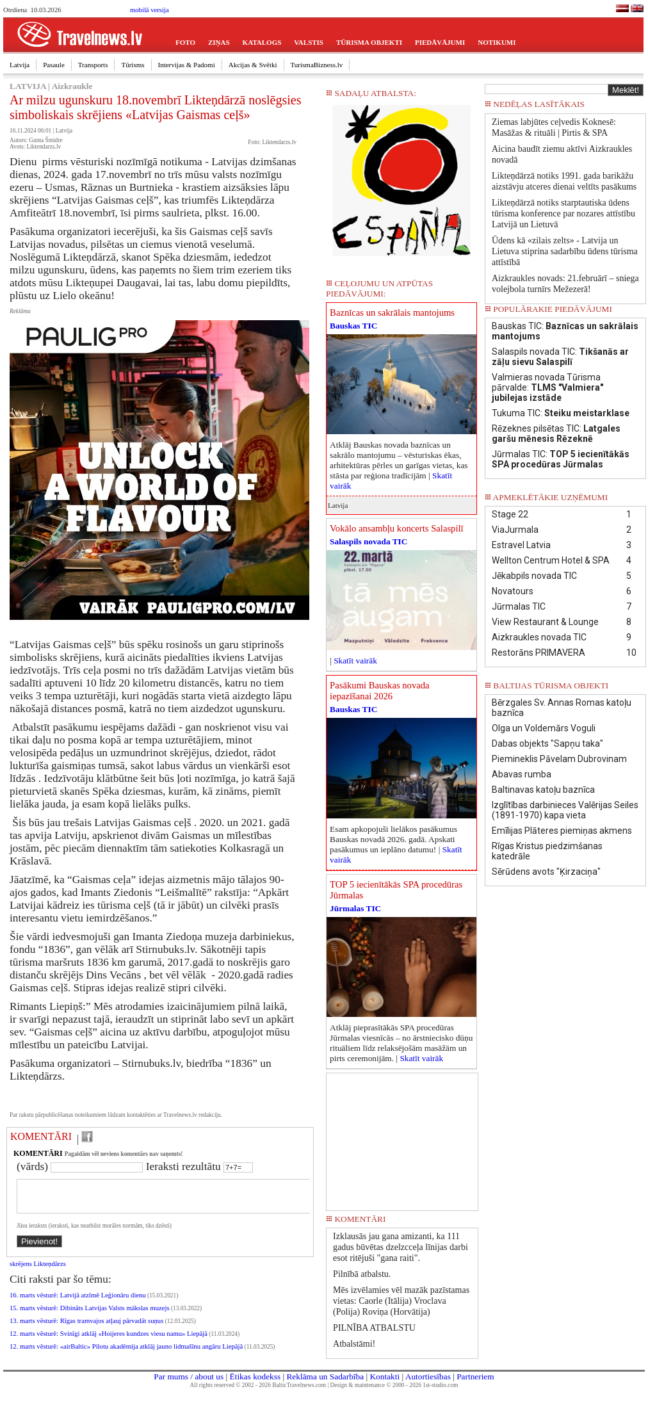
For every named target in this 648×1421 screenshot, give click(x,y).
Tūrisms (132, 65)
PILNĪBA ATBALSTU (374, 1328)
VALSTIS (308, 42)
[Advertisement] (402, 1137)
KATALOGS (262, 42)
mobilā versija (149, 9)
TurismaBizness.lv (317, 65)
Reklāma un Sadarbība (325, 1381)
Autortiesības (428, 1381)
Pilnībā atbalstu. (362, 1274)
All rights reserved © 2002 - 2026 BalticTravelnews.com (258, 1389)
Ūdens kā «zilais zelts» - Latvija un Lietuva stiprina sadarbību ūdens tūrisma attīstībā (565, 251)
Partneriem (475, 1381)
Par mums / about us (188, 1381)
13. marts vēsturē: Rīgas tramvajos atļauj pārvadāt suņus (86, 1328)
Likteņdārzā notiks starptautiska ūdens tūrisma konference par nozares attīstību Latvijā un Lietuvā (563, 213)
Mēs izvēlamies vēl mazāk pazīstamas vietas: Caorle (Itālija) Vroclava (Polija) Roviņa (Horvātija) (401, 1301)
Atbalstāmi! (354, 1344)
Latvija (19, 65)
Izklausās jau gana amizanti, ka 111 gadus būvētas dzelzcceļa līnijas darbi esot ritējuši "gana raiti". (400, 1247)
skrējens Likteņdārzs (38, 1271)
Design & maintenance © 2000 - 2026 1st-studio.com (394, 1389)
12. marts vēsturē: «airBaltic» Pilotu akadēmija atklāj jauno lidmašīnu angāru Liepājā (126, 1354)
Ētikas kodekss (255, 1381)
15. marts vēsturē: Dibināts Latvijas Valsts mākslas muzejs (90, 1315)
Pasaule (54, 65)
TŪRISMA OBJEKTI (369, 42)
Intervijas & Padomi (186, 65)
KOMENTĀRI (41, 1136)
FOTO (185, 42)
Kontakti (384, 1381)
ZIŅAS (219, 42)
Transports (93, 65)
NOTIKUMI (496, 42)
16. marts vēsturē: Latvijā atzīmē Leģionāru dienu (78, 1302)
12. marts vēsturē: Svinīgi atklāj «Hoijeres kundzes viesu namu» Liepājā (108, 1341)
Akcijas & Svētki (253, 65)
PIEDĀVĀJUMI (440, 42)
